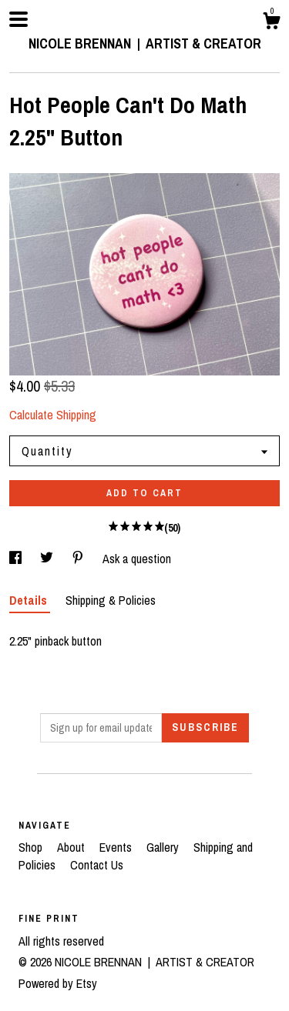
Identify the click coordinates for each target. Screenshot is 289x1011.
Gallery (164, 847)
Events (117, 847)
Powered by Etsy (57, 983)
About (72, 847)
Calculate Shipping (52, 414)
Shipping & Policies (111, 600)
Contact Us (96, 864)
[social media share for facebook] (17, 558)
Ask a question (136, 558)
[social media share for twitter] (48, 558)
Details (29, 600)
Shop (31, 847)
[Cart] (271, 23)
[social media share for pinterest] (79, 558)
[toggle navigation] (18, 19)
